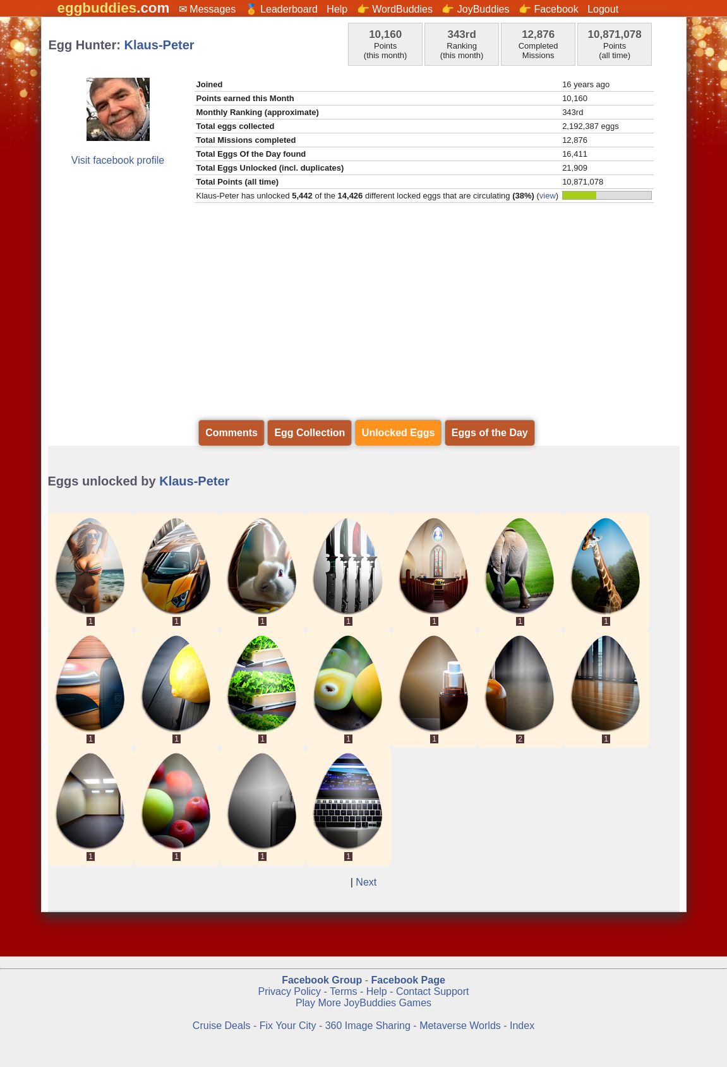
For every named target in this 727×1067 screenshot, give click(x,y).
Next (366, 882)
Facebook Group (322, 980)
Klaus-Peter (159, 45)
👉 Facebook (549, 9)
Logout (602, 9)
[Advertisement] (364, 321)
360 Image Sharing (369, 1025)
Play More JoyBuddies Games (363, 1002)
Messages (212, 9)
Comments (231, 432)
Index (522, 1025)
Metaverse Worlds (460, 1025)
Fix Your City (289, 1025)
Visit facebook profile (117, 160)
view (547, 195)
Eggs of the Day (490, 432)
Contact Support (432, 991)
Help (337, 9)
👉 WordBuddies (395, 9)
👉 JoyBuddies (475, 9)
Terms (343, 991)
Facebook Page (408, 980)
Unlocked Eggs (398, 432)
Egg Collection (309, 432)
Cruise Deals (222, 1025)
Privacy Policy (289, 991)
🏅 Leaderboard (281, 9)
